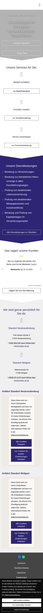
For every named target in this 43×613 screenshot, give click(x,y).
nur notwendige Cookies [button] (21, 605)
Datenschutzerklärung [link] (19, 435)
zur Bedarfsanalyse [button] (21, 91)
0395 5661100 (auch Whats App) (22, 343)
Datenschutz (21, 572)
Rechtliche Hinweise (21, 568)
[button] (21, 55)
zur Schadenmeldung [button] (21, 116)
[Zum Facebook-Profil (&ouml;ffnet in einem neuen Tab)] (19, 556)
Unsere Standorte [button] (21, 43)
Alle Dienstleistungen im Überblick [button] (21, 232)
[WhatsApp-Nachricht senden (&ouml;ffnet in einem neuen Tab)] (23, 556)
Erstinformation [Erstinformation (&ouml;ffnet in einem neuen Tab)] (21, 577)
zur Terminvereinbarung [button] (21, 143)
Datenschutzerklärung (12, 595)
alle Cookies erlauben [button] (21, 442)
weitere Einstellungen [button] (21, 609)
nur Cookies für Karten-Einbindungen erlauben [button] (21, 455)
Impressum (21, 563)
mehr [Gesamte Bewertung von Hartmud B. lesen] (34, 264)
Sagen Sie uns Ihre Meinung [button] (21, 291)
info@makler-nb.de (21, 346)
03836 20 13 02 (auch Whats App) (22, 377)
